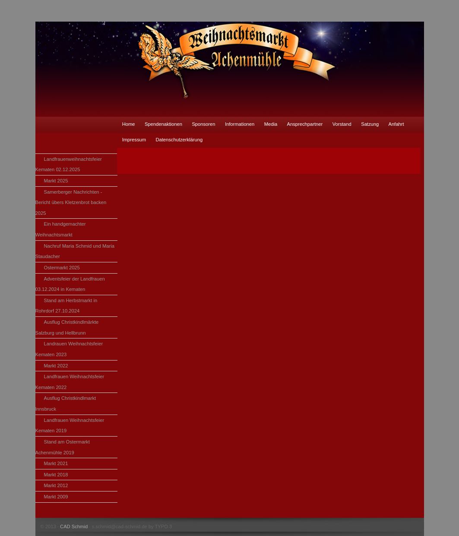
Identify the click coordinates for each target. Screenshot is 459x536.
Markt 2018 (56, 474)
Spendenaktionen (163, 124)
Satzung (370, 124)
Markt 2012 (56, 485)
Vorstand (341, 124)
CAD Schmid (74, 526)
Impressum (134, 139)
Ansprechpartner (305, 124)
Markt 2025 (56, 180)
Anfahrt (396, 124)
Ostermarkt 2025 (62, 267)
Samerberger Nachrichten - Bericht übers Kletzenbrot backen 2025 (71, 202)
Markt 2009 (56, 496)
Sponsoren (203, 124)
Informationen (239, 124)
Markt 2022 (56, 365)
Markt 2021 (56, 463)
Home (128, 124)
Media (270, 124)
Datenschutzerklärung (179, 139)
